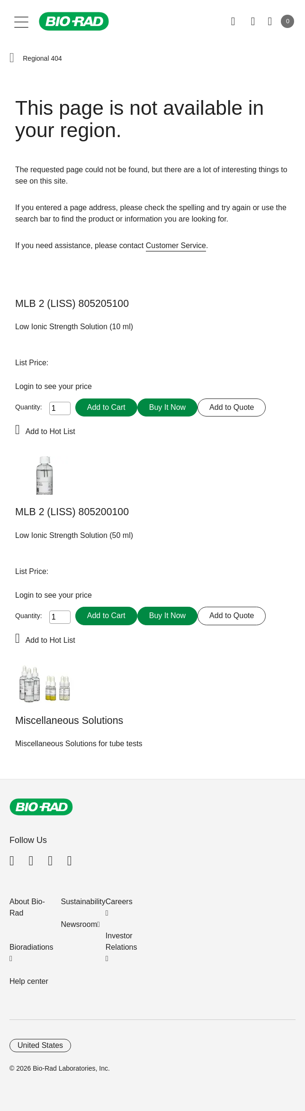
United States (40, 1045)
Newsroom (79, 924)
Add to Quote (231, 407)
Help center (28, 981)
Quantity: (28, 407)
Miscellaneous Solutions (69, 720)
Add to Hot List (50, 431)
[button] (11, 58)
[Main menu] (21, 21)
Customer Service (176, 245)
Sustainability (83, 902)
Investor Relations (121, 941)
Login (25, 386)
